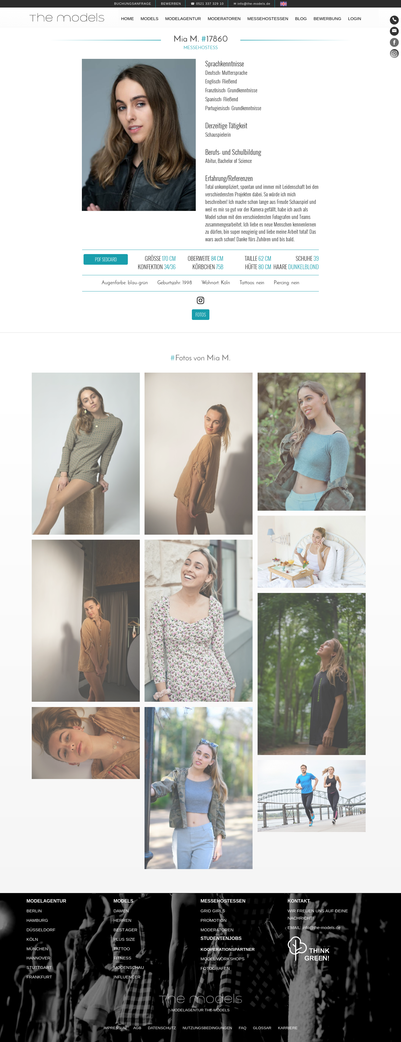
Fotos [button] (200, 314)
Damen (121, 910)
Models (149, 18)
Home (127, 18)
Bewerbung (327, 18)
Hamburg (37, 920)
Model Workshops (222, 958)
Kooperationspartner (227, 949)
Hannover (38, 958)
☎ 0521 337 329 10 (207, 3)
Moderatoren (224, 18)
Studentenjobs (221, 938)
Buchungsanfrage (132, 3)
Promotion (213, 920)
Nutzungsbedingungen (207, 1028)
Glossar (262, 1028)
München (37, 948)
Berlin (34, 910)
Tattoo (122, 948)
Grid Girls (212, 910)
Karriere (287, 1028)
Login (354, 18)
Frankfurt (39, 977)
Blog (301, 18)
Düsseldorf (40, 929)
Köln (32, 939)
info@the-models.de (322, 927)
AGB (137, 1028)
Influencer (127, 977)
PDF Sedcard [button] (106, 259)
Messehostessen (267, 18)
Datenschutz (162, 1028)
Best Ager (126, 929)
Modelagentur (183, 18)
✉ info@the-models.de (252, 3)
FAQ (242, 1028)
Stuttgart (39, 967)
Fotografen (215, 968)
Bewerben (171, 3)
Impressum (115, 1028)
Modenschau (129, 967)
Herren (122, 920)
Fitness (122, 958)
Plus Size (124, 939)
